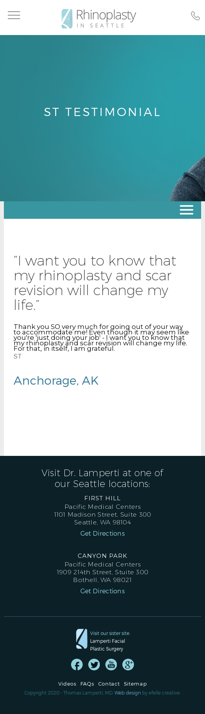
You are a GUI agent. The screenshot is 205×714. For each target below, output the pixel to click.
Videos (67, 683)
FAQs (87, 683)
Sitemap (135, 683)
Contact (109, 683)
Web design (128, 692)
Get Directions (102, 533)
